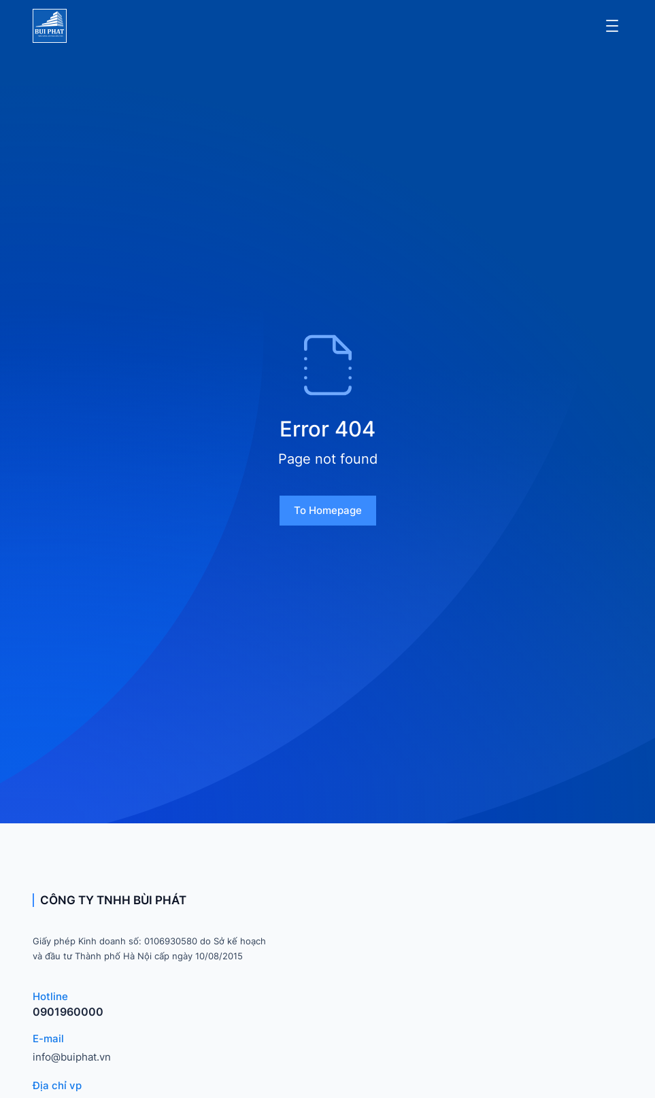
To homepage (328, 510)
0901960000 (68, 1011)
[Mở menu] (612, 26)
